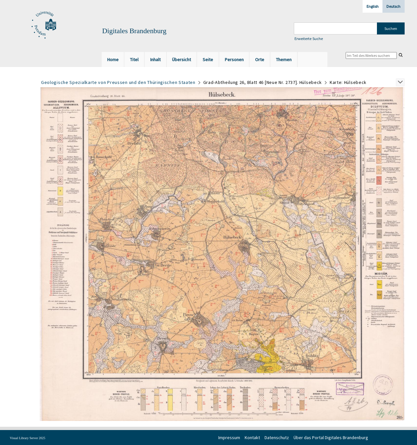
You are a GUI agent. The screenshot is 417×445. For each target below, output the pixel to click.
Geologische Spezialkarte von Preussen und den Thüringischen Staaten (118, 82)
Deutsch (393, 6)
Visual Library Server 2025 (27, 438)
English (373, 6)
